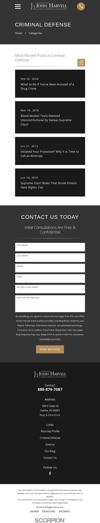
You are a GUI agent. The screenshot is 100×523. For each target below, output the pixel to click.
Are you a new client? (27, 287)
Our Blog (50, 451)
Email (19, 276)
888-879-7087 (50, 389)
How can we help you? (28, 297)
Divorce (50, 444)
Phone (20, 266)
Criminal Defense (50, 438)
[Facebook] (50, 473)
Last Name (22, 255)
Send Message (50, 349)
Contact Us (50, 458)
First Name (22, 245)
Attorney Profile (50, 431)
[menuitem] (34, 511)
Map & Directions (50, 415)
